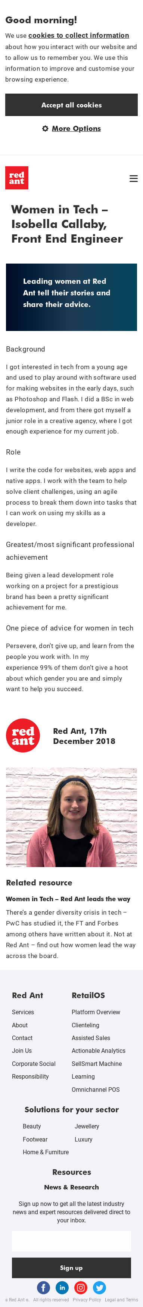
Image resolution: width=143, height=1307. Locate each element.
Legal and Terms (121, 1300)
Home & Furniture (46, 1152)
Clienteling (85, 1025)
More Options (71, 128)
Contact (22, 1038)
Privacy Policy (87, 1300)
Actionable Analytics (98, 1050)
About (20, 1025)
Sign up (71, 1267)
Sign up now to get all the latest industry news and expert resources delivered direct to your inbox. (71, 1212)
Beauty (32, 1126)
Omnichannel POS (96, 1089)
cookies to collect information (78, 35)
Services (23, 1012)
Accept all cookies (71, 104)
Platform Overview (96, 1012)
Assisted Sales (91, 1038)
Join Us (22, 1050)
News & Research (71, 1187)
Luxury (84, 1139)
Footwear (35, 1139)
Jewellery (87, 1126)
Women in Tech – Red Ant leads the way (68, 898)
